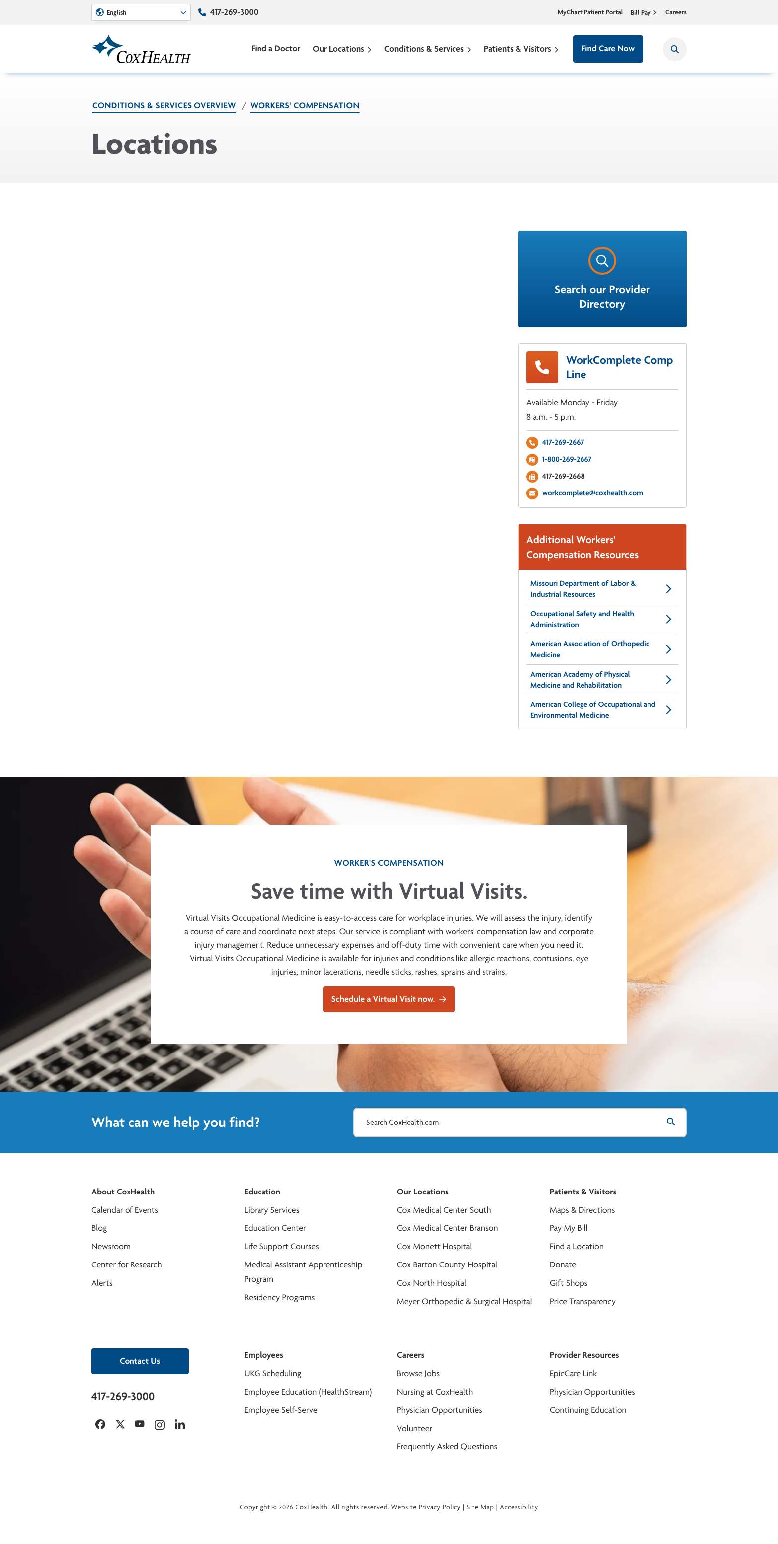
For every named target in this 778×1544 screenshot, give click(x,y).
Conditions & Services (428, 48)
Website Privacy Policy (426, 1507)
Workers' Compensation (305, 105)
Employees (263, 1355)
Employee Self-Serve (280, 1410)
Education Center (275, 1228)
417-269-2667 (563, 442)
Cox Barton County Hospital (447, 1265)
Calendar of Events (124, 1210)
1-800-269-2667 (567, 459)
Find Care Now (608, 48)
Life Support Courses (281, 1246)
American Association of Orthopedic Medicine (602, 649)
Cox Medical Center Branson (447, 1228)
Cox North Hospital (431, 1283)
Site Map (480, 1507)
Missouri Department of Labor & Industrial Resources (602, 588)
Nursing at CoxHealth (435, 1392)
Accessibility (519, 1507)
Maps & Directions (582, 1210)
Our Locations (342, 48)
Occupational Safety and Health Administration (602, 619)
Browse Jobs (418, 1373)
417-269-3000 (234, 12)
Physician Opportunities (439, 1410)
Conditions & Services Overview (164, 105)
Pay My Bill (569, 1228)
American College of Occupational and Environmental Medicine (602, 710)
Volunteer (414, 1428)
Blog (99, 1228)
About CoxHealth (123, 1192)
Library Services (271, 1210)
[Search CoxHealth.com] (520, 1122)
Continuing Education (588, 1410)
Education (262, 1192)
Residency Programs (279, 1297)
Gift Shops (568, 1283)
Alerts (101, 1283)
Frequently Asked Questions (447, 1446)
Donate (563, 1265)
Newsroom (110, 1246)
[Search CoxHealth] (675, 49)
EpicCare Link (573, 1373)
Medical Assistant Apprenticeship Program (303, 1272)
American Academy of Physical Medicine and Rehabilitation (602, 679)
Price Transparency (583, 1301)
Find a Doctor (276, 48)
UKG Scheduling (272, 1373)
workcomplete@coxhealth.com (592, 492)
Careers (676, 12)
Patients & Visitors (521, 48)
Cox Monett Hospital (434, 1246)
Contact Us (140, 1361)
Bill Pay (644, 12)
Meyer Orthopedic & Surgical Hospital (464, 1301)
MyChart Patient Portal (590, 12)
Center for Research (126, 1265)
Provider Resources (584, 1355)
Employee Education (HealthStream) (308, 1392)
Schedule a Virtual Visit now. (389, 999)
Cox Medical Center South (444, 1210)
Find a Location (577, 1246)
